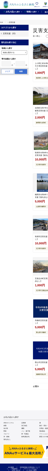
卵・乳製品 (25, 434)
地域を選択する (9, 52)
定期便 (23, 423)
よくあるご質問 (31, 470)
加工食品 (24, 425)
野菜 (5, 431)
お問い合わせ (16, 470)
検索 (21, 71)
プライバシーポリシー (31, 469)
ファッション (43, 434)
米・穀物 (6, 436)
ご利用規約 (14, 469)
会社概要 (11, 467)
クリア (7, 71)
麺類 (22, 428)
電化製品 (42, 431)
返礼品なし (7, 439)
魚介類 (6, 428)
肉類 (5, 425)
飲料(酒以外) (25, 436)
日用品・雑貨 (43, 428)
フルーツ (6, 434)
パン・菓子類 (25, 431)
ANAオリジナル (9, 423)
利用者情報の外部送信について (30, 467)
